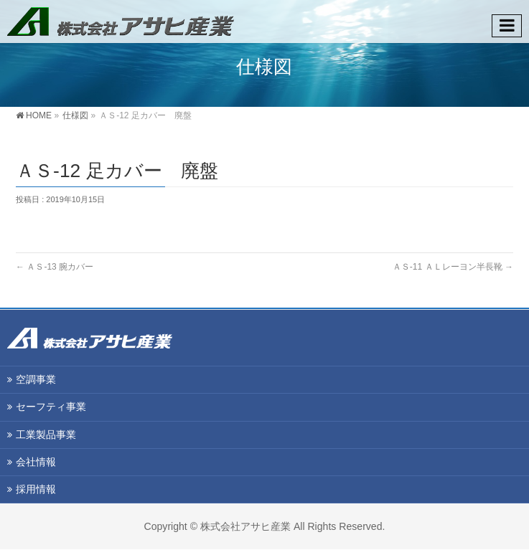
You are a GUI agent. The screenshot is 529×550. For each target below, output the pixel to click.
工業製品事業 (46, 434)
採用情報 (36, 489)
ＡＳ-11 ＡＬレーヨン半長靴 (453, 267)
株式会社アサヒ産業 (245, 526)
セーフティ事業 (51, 406)
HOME (39, 115)
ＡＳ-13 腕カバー (54, 267)
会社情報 (36, 462)
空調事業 (36, 379)
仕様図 (75, 115)
